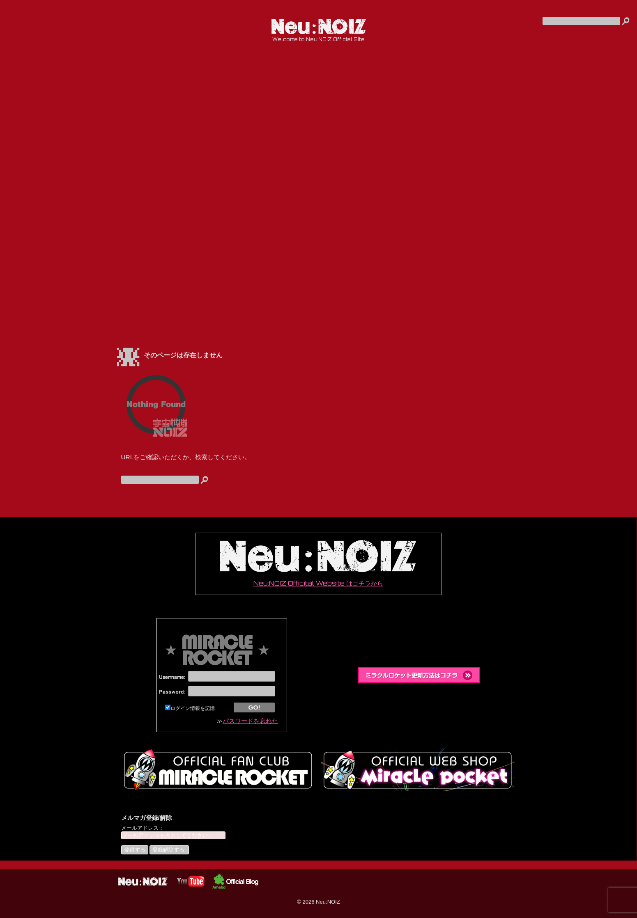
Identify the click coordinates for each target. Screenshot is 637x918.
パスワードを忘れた (250, 720)
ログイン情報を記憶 (190, 708)
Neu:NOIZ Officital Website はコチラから (318, 563)
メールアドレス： (142, 828)
